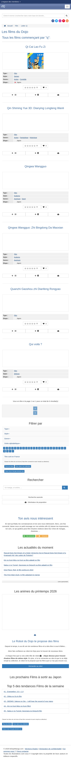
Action (16, 79)
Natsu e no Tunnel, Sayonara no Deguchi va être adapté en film (28, 565)
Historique (33, 138)
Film (15, 73)
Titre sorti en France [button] (12, 457)
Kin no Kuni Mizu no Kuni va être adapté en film (22, 560)
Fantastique (24, 138)
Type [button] (6, 429)
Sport (24, 199)
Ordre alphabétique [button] (12, 443)
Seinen (16, 76)
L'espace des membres (11, 2)
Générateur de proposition (37, 502)
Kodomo (17, 196)
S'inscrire (42, 536)
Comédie (23, 79)
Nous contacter (23, 751)
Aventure (17, 199)
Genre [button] (7, 439)
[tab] (35, 428)
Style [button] (6, 434)
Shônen (17, 374)
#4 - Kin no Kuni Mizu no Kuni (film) (17, 706)
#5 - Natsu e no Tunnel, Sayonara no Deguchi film (23, 711)
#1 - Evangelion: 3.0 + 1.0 (13, 692)
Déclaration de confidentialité (50, 749)
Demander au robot (36, 666)
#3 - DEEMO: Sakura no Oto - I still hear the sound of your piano (28, 701)
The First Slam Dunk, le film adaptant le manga (22, 575)
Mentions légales (31, 749)
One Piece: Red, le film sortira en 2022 (18, 570)
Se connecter (28, 536)
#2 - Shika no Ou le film (13, 696)
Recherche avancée (35, 497)
